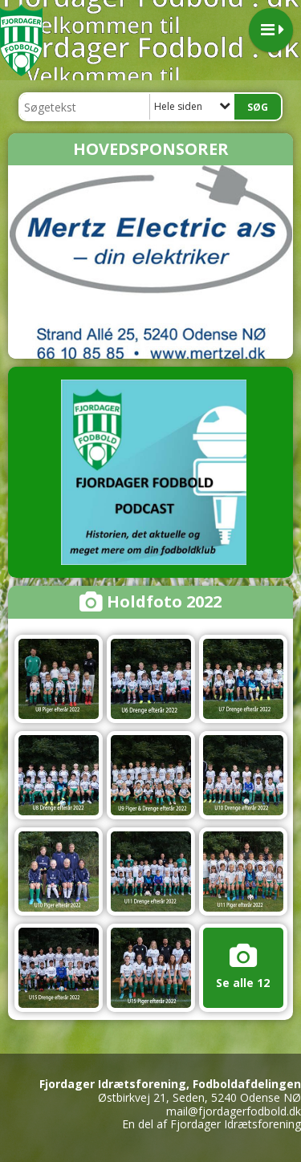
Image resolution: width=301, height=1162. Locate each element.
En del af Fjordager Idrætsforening (211, 1124)
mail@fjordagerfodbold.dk (233, 1111)
